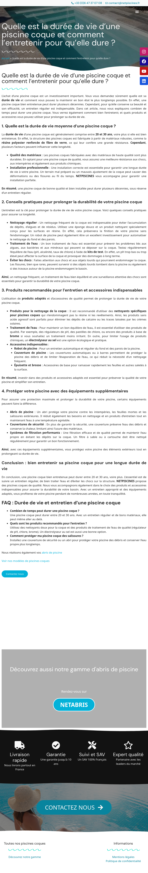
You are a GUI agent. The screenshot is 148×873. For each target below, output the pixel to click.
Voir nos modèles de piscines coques (26, 561)
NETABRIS (74, 705)
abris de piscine (52, 552)
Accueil (6, 58)
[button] (137, 11)
